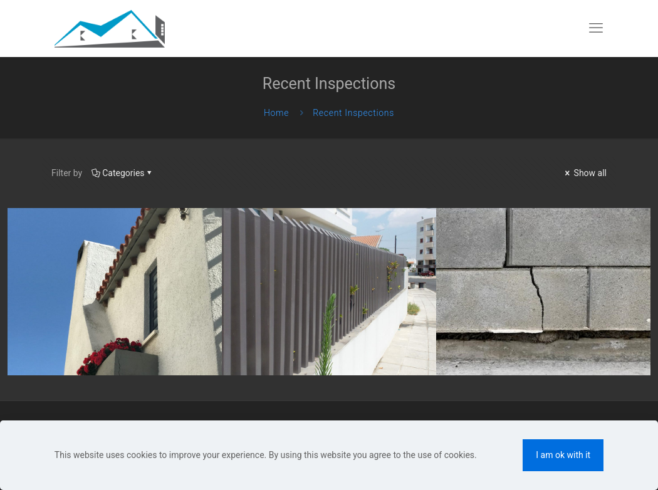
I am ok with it (563, 455)
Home (276, 113)
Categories (122, 173)
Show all (585, 173)
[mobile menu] (596, 28)
